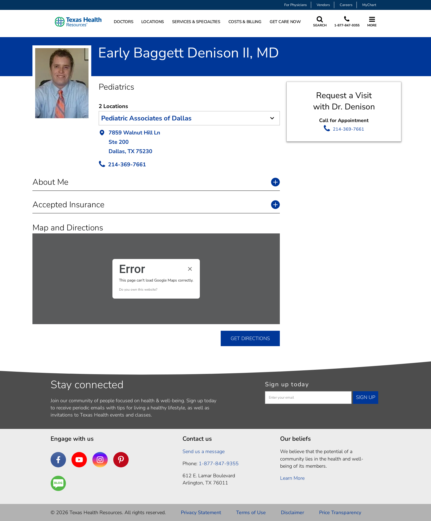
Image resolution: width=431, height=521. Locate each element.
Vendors (323, 4)
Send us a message (204, 451)
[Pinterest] (121, 459)
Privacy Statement (201, 512)
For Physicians (295, 4)
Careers (346, 4)
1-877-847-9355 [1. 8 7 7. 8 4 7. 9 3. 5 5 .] (219, 463)
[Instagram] (100, 459)
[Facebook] (58, 459)
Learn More (292, 478)
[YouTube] (79, 459)
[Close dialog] (190, 269)
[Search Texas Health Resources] (319, 22)
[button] (189, 142)
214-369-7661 (348, 129)
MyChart (369, 4)
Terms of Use (251, 512)
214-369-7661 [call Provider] (127, 164)
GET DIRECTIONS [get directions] (250, 338)
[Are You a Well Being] (58, 483)
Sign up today (287, 384)
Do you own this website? (138, 289)
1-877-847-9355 (347, 25)
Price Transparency (340, 512)
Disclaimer (292, 512)
